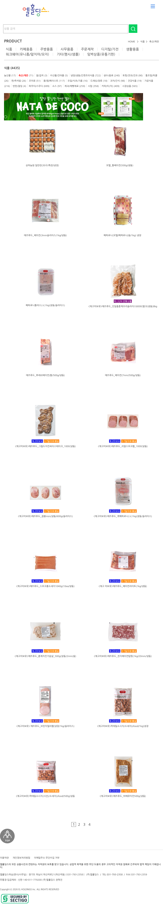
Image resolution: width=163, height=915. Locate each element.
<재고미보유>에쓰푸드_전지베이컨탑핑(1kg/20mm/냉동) (123, 656)
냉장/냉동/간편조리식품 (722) (86, 75)
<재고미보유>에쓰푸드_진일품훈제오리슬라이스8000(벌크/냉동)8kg (123, 306)
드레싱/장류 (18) (98, 81)
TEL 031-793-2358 (112, 874)
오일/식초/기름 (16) (78, 81)
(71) (25, 75)
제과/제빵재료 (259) (75, 86)
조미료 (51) (35, 81)
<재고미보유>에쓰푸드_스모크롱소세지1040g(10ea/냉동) (45, 586)
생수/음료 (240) (112, 75)
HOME (131, 41)
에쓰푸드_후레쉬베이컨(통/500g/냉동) (45, 375)
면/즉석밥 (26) (18, 81)
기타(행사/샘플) (68, 54)
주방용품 (46, 49)
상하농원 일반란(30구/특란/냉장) (42, 165)
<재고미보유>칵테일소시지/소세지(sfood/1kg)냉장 (122, 726)
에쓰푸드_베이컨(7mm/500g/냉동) (123, 375)
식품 (142, 41)
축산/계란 (154, 41)
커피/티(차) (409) (111, 86)
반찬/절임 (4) (19, 86)
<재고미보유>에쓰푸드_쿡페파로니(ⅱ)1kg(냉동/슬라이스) (123, 516)
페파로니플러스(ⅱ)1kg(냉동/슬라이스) (45, 305)
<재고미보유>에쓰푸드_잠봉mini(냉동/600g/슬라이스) (45, 516)
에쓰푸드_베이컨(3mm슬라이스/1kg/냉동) (45, 235)
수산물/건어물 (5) (59, 75)
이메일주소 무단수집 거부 (46, 858)
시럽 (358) (93, 86)
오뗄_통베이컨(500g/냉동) (119, 165)
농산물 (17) (10, 75)
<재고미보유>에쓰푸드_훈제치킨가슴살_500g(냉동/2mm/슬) (45, 656)
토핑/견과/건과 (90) (133, 75)
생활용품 (132, 49)
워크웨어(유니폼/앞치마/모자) (27, 54)
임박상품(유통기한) (101, 54)
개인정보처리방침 (21, 858)
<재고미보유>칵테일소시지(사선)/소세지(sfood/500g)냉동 (45, 796)
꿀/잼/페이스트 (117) (54, 81)
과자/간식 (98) (117, 81)
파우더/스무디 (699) (39, 86)
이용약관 (4, 858)
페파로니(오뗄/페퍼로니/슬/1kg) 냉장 (123, 235)
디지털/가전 (109, 49)
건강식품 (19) (135, 81)
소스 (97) (57, 86)
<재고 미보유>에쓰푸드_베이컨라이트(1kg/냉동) (123, 586)
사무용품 (66, 49)
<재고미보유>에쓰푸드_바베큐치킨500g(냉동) (123, 796)
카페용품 (26, 49)
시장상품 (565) (130, 86)
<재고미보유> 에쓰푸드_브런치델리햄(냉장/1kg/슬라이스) (45, 726)
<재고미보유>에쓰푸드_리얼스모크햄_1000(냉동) (123, 446)
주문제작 (87, 49)
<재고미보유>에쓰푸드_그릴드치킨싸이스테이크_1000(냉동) (45, 446)
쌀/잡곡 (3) (41, 75)
